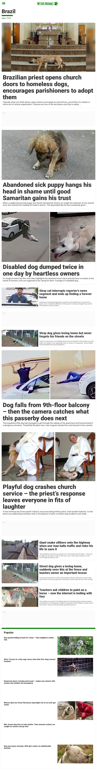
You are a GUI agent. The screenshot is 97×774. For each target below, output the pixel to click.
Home (3, 18)
